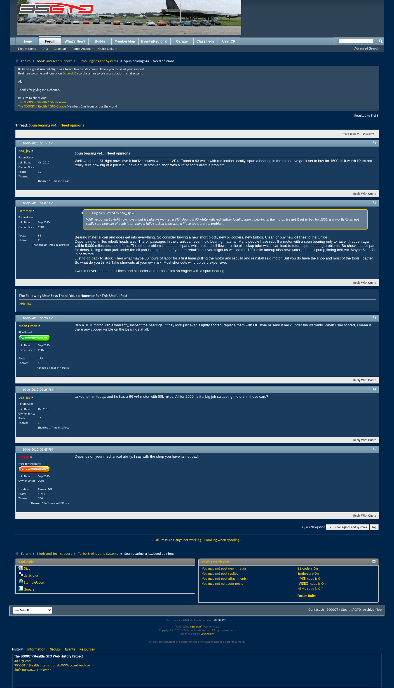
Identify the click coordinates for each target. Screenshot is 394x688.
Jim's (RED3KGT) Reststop (32, 670)
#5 (374, 449)
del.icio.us (31, 575)
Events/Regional (154, 41)
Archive (368, 609)
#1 (374, 143)
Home (27, 41)
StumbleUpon (34, 582)
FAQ (45, 48)
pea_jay (25, 303)
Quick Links (106, 48)
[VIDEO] (303, 583)
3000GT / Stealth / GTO (344, 609)
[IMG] (301, 578)
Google (29, 589)
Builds (100, 41)
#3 (374, 318)
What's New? (75, 41)
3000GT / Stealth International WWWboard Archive (52, 665)
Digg (27, 568)
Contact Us (316, 609)
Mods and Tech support (54, 61)
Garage (181, 41)
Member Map (124, 41)
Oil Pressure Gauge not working (178, 540)
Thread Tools (348, 133)
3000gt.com (23, 661)
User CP (228, 41)
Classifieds (205, 41)
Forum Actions (81, 48)
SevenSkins (207, 634)
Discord (68, 73)
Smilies (302, 573)
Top (374, 527)
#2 (374, 203)
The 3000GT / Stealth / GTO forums (42, 102)
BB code (303, 568)
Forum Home (27, 48)
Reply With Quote (362, 194)
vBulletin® (196, 626)
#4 (374, 389)
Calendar (59, 48)
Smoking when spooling (221, 540)
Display (367, 133)
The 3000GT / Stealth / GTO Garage (42, 106)
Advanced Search (366, 48)
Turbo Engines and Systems (98, 61)
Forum (50, 41)
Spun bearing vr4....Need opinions (56, 125)
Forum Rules (306, 596)
